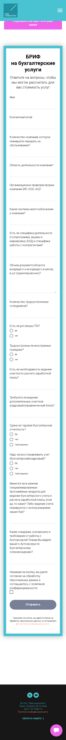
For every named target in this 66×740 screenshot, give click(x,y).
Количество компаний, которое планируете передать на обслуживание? (30, 141)
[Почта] (36, 695)
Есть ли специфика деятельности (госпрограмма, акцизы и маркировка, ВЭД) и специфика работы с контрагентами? (31, 239)
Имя (12, 97)
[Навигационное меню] (60, 10)
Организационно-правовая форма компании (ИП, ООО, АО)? (32, 187)
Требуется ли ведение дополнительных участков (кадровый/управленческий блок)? (32, 401)
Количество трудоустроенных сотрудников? (29, 304)
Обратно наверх (33, 718)
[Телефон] (29, 695)
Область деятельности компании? (31, 165)
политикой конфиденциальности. (34, 624)
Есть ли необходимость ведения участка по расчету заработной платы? (31, 373)
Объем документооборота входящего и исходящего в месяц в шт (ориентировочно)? (31, 269)
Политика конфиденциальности (33, 712)
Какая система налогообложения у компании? (31, 211)
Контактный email (21, 117)
